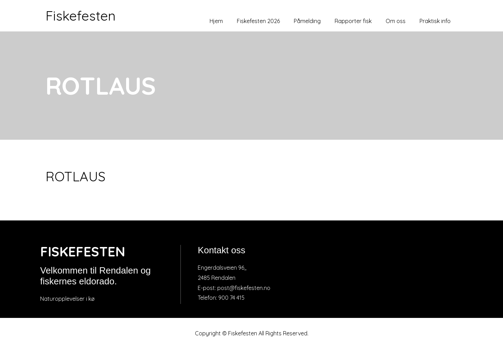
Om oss (396, 20)
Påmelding (307, 20)
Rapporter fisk (353, 20)
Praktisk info (435, 20)
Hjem (216, 20)
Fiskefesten (80, 15)
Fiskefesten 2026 (258, 20)
